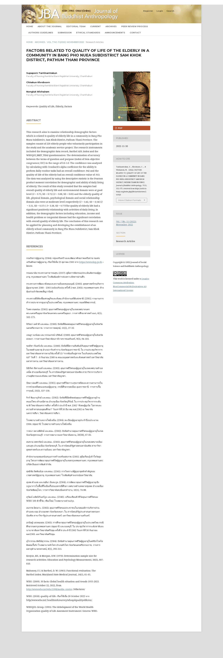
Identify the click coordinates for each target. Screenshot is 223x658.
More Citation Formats (129, 200)
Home (29, 26)
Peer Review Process (134, 26)
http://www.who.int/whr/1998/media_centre (49, 589)
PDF (119, 128)
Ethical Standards (88, 32)
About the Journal (50, 26)
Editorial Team (75, 26)
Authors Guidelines (40, 32)
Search (189, 26)
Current (95, 26)
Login (160, 11)
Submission (65, 32)
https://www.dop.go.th (90, 262)
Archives (111, 26)
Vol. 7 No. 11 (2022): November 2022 (65, 42)
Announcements (115, 32)
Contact (135, 32)
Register (148, 11)
